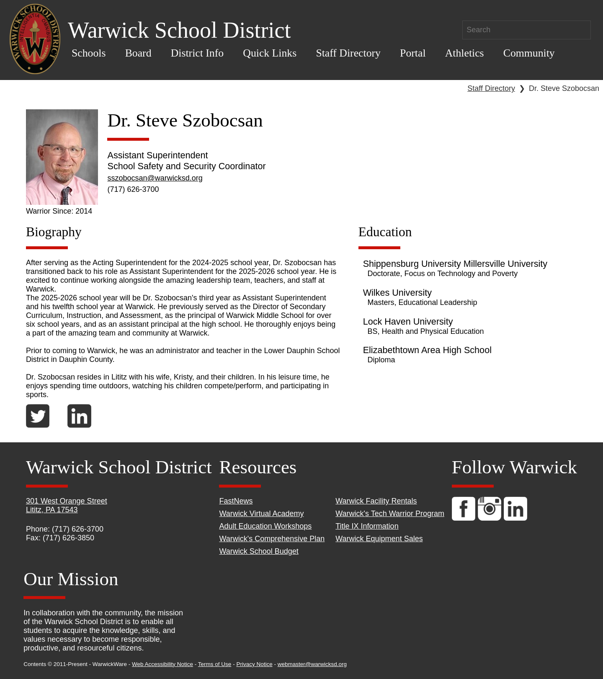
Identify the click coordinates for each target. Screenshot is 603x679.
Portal (412, 53)
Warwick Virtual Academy (261, 513)
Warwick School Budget (258, 551)
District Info (197, 53)
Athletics (464, 53)
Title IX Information (366, 526)
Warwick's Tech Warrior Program (389, 513)
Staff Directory (348, 53)
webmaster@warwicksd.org (312, 664)
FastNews (236, 501)
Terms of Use (215, 664)
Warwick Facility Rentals (376, 501)
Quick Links (269, 53)
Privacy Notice (254, 664)
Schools (89, 53)
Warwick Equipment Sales (379, 538)
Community (529, 53)
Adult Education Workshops (265, 526)
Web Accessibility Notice (162, 664)
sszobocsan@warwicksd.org (154, 178)
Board (138, 53)
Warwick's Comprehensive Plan (272, 538)
